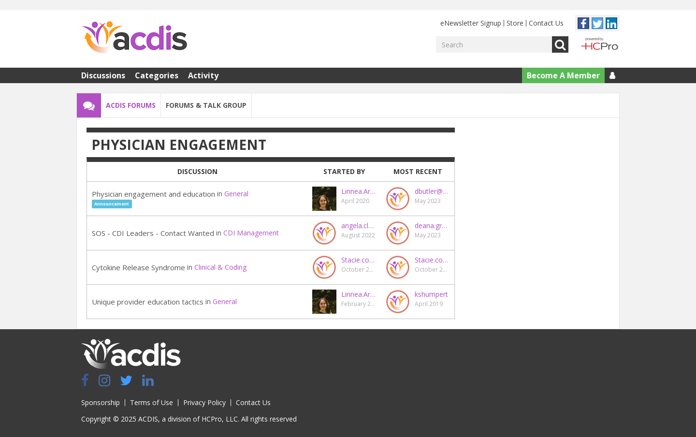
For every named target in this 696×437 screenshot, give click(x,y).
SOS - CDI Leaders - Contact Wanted (153, 233)
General (236, 193)
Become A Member (563, 75)
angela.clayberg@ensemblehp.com (358, 225)
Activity (203, 75)
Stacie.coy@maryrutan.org (358, 259)
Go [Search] (560, 44)
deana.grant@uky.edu (432, 225)
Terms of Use (151, 402)
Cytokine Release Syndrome (138, 267)
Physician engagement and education (153, 194)
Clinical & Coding (220, 267)
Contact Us (546, 23)
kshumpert (431, 294)
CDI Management (251, 232)
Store (515, 23)
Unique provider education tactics (147, 301)
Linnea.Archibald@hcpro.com (358, 191)
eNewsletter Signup (470, 23)
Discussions (103, 75)
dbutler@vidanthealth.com (432, 191)
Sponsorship (100, 402)
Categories (156, 75)
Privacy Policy (204, 402)
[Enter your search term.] (494, 44)
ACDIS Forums (131, 105)
